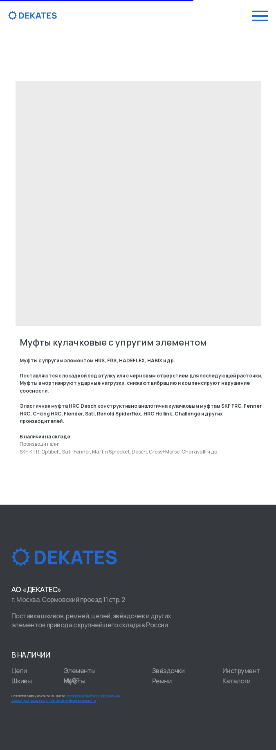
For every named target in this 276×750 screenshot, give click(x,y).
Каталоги (236, 680)
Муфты (74, 681)
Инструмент (241, 670)
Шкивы (21, 680)
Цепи (19, 670)
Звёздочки (168, 670)
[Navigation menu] (260, 16)
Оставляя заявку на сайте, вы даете (65, 698)
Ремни (161, 681)
